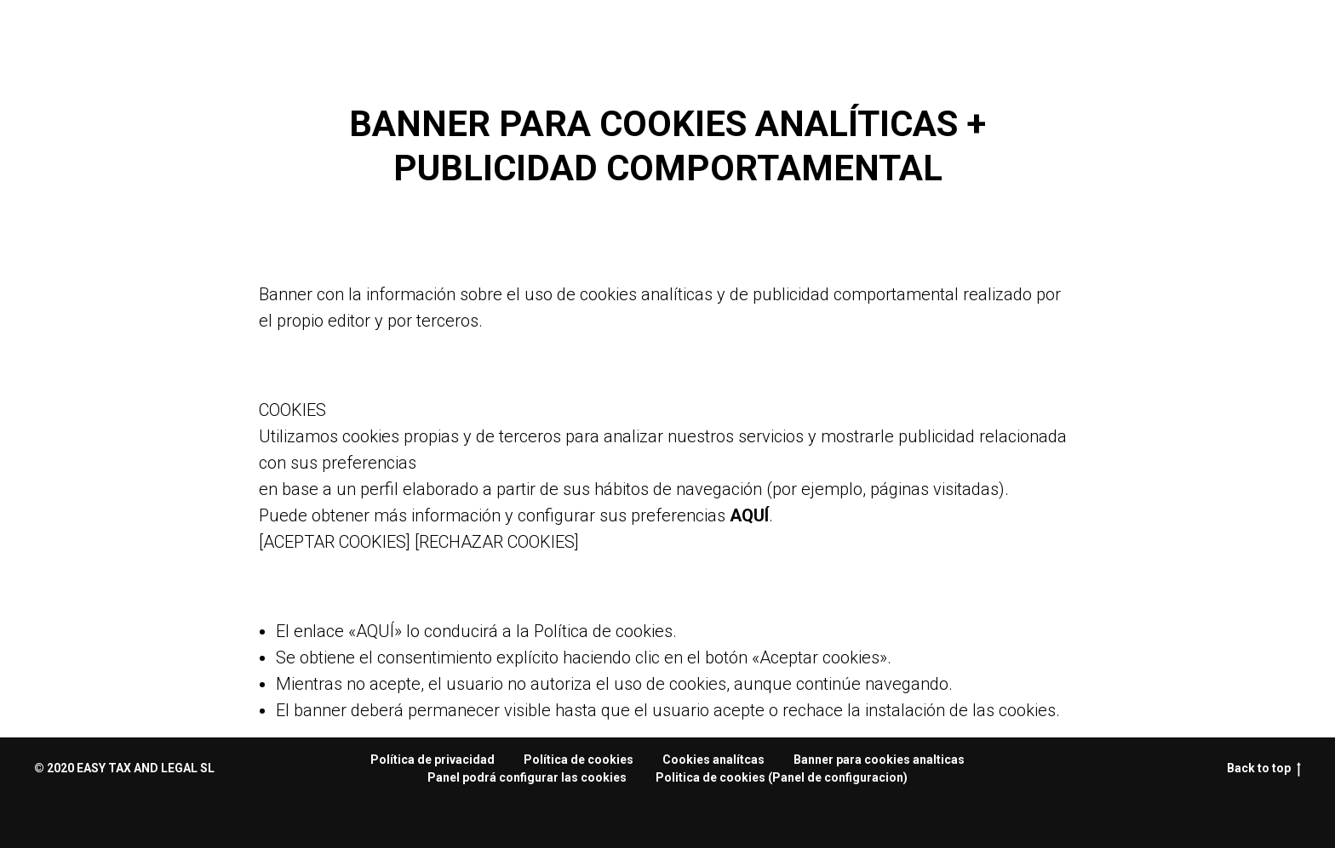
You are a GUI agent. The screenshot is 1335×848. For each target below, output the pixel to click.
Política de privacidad (432, 759)
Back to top (1264, 769)
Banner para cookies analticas (879, 759)
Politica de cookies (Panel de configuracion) (782, 777)
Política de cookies (578, 759)
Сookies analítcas (713, 759)
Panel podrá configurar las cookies (527, 777)
